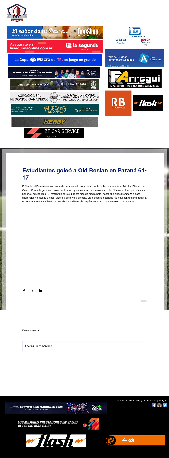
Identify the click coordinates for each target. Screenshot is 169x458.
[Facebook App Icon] (154, 405)
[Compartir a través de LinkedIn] (40, 290)
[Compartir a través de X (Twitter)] (32, 290)
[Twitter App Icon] (165, 405)
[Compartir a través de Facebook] (24, 290)
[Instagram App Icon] (159, 405)
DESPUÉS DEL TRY (52, 11)
